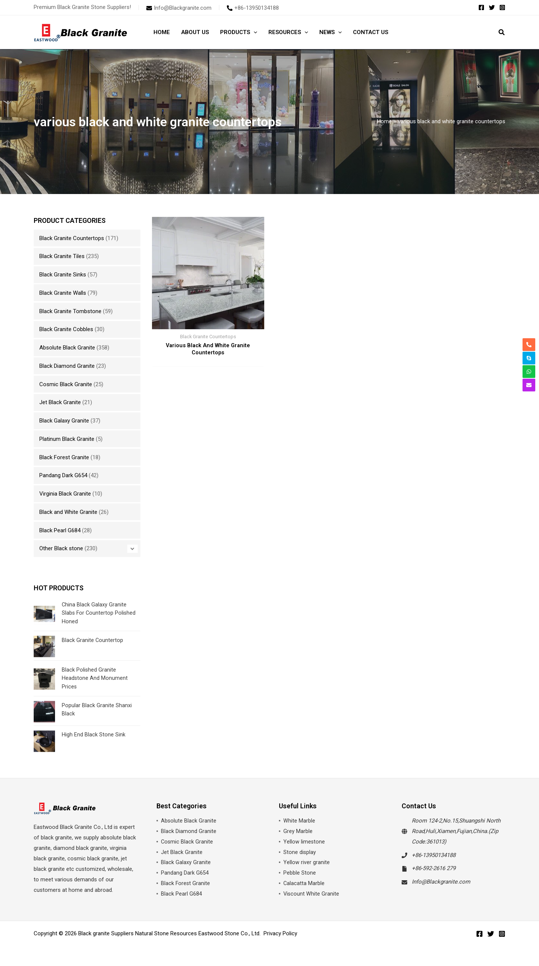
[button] (253, 32)
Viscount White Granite (311, 893)
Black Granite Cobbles (66, 329)
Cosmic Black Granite (65, 384)
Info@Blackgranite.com (441, 881)
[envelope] (178, 7)
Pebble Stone (299, 872)
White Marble (299, 820)
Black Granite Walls (62, 293)
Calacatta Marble (304, 883)
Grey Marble (298, 831)
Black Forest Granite (64, 457)
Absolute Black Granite (67, 347)
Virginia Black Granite (65, 493)
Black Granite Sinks (62, 274)
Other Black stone (61, 548)
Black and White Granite (68, 512)
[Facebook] (481, 7)
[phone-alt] (253, 7)
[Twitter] (492, 7)
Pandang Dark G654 (63, 475)
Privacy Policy (280, 933)
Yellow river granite (306, 862)
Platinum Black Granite (66, 439)
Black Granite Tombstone (70, 311)
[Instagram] (502, 7)
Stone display (299, 852)
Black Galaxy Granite (64, 420)
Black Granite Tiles (62, 256)
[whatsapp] (529, 371)
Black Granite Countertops (71, 238)
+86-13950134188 (434, 855)
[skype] (529, 358)
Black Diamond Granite (67, 366)
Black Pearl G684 (59, 530)
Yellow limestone (304, 841)
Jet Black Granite (60, 402)
